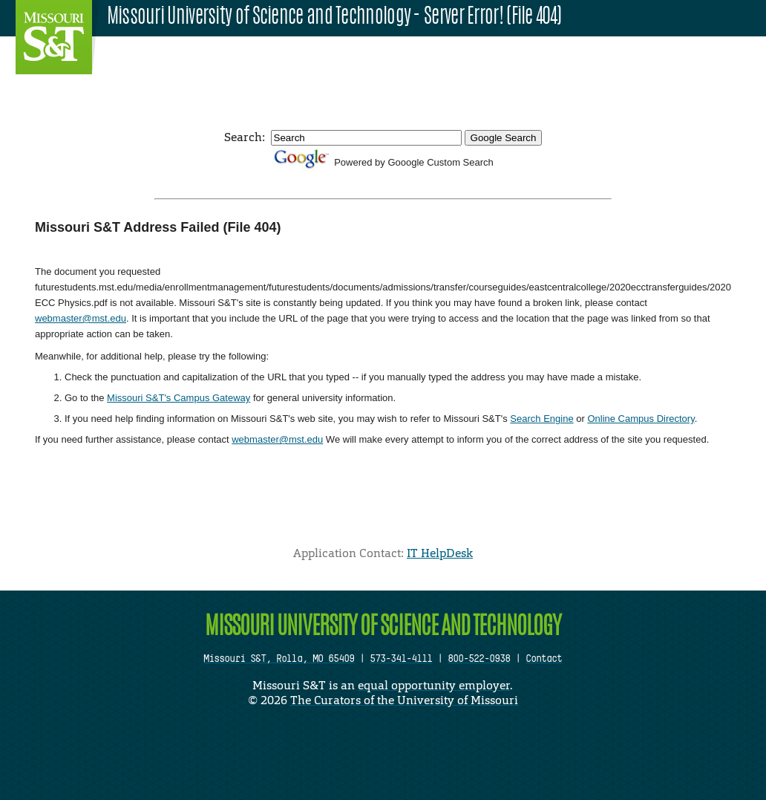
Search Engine (541, 418)
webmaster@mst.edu (80, 318)
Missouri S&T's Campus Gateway (178, 397)
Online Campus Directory (640, 418)
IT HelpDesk (440, 553)
